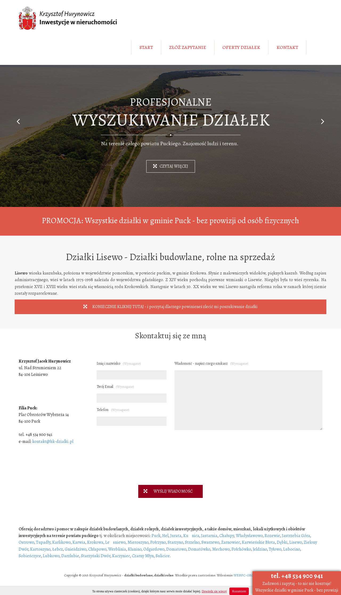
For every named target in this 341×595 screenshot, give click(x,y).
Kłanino (134, 549)
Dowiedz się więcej (214, 591)
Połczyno (158, 542)
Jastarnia (209, 536)
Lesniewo (115, 542)
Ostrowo (26, 542)
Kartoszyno (40, 549)
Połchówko (241, 549)
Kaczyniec (121, 556)
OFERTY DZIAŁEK (241, 47)
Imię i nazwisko (119, 363)
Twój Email (115, 386)
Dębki (282, 542)
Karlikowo (61, 542)
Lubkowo (51, 556)
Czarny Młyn (143, 556)
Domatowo (176, 549)
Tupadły (43, 542)
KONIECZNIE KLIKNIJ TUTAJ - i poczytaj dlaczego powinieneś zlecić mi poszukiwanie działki (170, 307)
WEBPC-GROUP (246, 575)
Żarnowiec (230, 542)
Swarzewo (210, 542)
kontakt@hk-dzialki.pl (52, 441)
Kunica (191, 536)
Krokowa (95, 542)
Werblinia (117, 549)
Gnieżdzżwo (75, 549)
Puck (156, 536)
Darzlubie (70, 556)
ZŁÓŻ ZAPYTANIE (187, 47)
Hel (165, 536)
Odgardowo (153, 549)
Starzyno (175, 542)
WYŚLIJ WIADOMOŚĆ (165, 491)
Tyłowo (275, 549)
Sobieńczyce (30, 556)
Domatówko (199, 549)
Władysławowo (249, 536)
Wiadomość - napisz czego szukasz (211, 363)
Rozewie (272, 536)
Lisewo (295, 542)
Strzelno (192, 542)
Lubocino (291, 549)
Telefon (113, 409)
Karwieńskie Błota (258, 542)
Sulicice (163, 556)
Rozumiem (239, 591)
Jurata (175, 536)
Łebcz (57, 549)
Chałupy (226, 536)
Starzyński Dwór (95, 556)
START (146, 47)
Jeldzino (260, 549)
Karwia (78, 542)
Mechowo (221, 549)
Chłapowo (97, 549)
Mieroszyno (137, 542)
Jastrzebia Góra (296, 536)
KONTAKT (287, 47)
